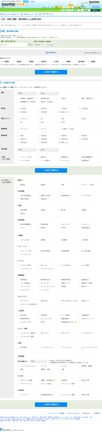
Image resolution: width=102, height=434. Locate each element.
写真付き (44, 199)
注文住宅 (13, 418)
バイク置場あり (25, 283)
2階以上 (43, 157)
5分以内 (43, 108)
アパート (44, 129)
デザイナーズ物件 (26, 380)
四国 (28, 420)
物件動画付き (65, 195)
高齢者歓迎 (65, 318)
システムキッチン (26, 268)
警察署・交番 (45, 369)
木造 (62, 184)
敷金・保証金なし (88, 98)
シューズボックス (47, 347)
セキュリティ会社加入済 (28, 304)
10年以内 (44, 139)
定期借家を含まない (68, 322)
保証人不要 (85, 380)
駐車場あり (65, 157)
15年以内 (64, 139)
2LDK (63, 122)
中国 (32, 420)
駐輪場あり (85, 279)
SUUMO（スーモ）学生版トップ (9, 14)
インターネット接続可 (27, 333)
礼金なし (64, 98)
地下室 (63, 228)
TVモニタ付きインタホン (69, 301)
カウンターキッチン (47, 268)
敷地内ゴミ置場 (87, 283)
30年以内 (44, 142)
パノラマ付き (86, 195)
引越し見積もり (39, 418)
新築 (21, 135)
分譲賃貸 (64, 380)
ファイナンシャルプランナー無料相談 (71, 418)
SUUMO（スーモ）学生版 (13, 5)
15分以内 (23, 112)
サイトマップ (96, 5)
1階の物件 (23, 210)
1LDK (83, 119)
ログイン (95, 10)
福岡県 (6, 61)
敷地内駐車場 (65, 279)
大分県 (56, 61)
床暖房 (43, 240)
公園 (62, 369)
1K (42, 119)
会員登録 (85, 10)
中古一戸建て (85, 417)
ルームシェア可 (46, 318)
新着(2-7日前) (45, 195)
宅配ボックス (65, 283)
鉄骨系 (43, 184)
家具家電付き (86, 228)
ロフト (22, 228)
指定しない (65, 112)
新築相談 (43, 420)
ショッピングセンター (27, 366)
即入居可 (23, 315)
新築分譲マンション (58, 417)
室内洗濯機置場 (87, 157)
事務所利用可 (24, 318)
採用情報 (96, 413)
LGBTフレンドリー (88, 318)
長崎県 (31, 61)
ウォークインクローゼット (90, 348)
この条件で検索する (51, 72)
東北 (6, 420)
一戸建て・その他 (67, 129)
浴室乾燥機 (65, 251)
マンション (24, 129)
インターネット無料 (27, 336)
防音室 (43, 228)
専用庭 (63, 286)
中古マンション (68, 417)
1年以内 (43, 135)
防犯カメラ (85, 301)
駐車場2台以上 (46, 279)
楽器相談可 (85, 315)
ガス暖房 (85, 240)
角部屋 (84, 210)
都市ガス (85, 286)
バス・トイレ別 (25, 157)
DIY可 (43, 322)
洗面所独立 (85, 160)
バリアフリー (45, 290)
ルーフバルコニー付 (47, 286)
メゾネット (85, 224)
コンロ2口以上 (66, 265)
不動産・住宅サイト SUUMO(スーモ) (9, 417)
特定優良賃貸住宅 (47, 395)
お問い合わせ (96, 7)
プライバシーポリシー (73, 413)
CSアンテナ (65, 333)
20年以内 (85, 139)
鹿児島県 (81, 61)
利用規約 (61, 413)
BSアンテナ (45, 333)
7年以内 (23, 139)
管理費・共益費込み (27, 98)
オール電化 (85, 265)
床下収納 (23, 347)
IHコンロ (44, 265)
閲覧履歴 (75, 10)
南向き (22, 213)
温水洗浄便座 (45, 251)
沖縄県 (93, 61)
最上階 (63, 210)
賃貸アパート (35, 417)
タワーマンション (26, 384)
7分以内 (64, 108)
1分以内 (23, 108)
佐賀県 (19, 61)
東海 (21, 420)
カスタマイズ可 (25, 322)
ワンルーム (24, 119)
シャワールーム (25, 254)
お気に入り (65, 10)
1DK (62, 119)
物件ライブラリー (56, 418)
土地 (91, 417)
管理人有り (44, 301)
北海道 (1, 420)
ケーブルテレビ (87, 333)
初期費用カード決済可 (27, 102)
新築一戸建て (77, 417)
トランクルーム (66, 347)
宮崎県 (68, 61)
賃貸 (21, 417)
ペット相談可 (45, 160)
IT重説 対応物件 (47, 380)
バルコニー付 (24, 286)
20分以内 (44, 112)
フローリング (65, 224)
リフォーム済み (46, 384)
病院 (21, 369)
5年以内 (84, 135)
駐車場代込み (45, 98)
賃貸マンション (27, 417)
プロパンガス (24, 290)
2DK (42, 122)
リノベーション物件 (68, 384)
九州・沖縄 (38, 14)
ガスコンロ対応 (25, 265)
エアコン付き (24, 160)
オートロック (65, 160)
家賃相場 (50, 417)
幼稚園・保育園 (87, 366)
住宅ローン (47, 418)
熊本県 (43, 61)
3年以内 (64, 135)
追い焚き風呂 (86, 251)
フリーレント (24, 395)
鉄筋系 (22, 184)
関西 (25, 420)
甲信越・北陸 (15, 420)
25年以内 (23, 142)
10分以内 (85, 108)
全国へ (33, 1)
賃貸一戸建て (43, 417)
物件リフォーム (20, 418)
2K (21, 122)
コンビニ (64, 366)
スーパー (44, 366)
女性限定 (44, 315)
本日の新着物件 (25, 195)
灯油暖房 (64, 240)
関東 (9, 420)
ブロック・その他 (88, 184)
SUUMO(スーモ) (92, 2)
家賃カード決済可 (47, 102)
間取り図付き (24, 199)
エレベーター (45, 283)
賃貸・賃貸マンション (26, 14)
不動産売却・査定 (30, 418)
